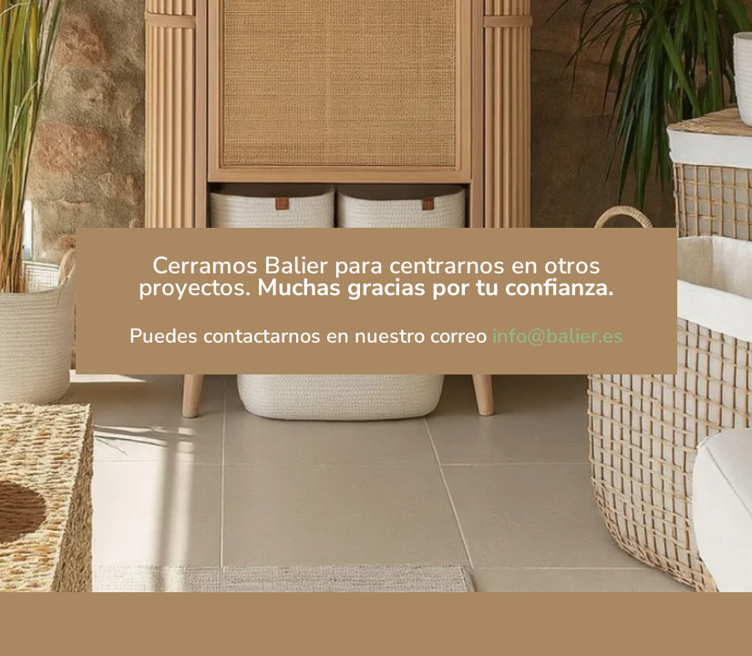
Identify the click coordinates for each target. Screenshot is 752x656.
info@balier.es (557, 336)
